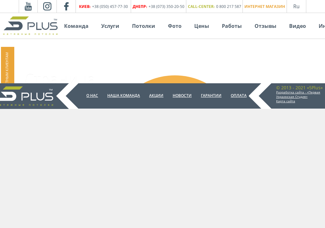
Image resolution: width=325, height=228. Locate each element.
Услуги (110, 25)
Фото (175, 25)
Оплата (239, 95)
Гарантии (211, 95)
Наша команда (123, 95)
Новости (182, 95)
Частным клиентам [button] (6, 71)
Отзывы (265, 25)
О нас (92, 95)
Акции (156, 95)
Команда (76, 25)
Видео (297, 25)
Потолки (143, 25)
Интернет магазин (264, 6)
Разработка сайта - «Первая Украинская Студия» (298, 94)
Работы (232, 25)
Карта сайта (285, 101)
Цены (201, 25)
